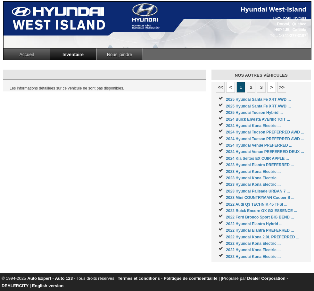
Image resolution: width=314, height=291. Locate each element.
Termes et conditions (139, 278)
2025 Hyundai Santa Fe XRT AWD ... (258, 99)
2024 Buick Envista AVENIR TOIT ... (258, 119)
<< (220, 87)
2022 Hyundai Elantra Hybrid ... (254, 224)
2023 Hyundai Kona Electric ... (253, 171)
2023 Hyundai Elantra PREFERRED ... (260, 165)
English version (47, 285)
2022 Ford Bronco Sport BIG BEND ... (260, 217)
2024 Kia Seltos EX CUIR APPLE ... (257, 158)
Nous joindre (119, 54)
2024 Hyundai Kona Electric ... (253, 126)
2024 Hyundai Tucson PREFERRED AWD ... (265, 132)
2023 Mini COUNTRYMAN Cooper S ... (260, 197)
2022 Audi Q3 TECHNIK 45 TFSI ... (256, 204)
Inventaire (73, 54)
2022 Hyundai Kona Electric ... (253, 243)
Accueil (26, 54)
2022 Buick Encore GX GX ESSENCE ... (261, 211)
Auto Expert (39, 278)
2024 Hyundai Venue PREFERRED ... (259, 145)
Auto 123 (64, 278)
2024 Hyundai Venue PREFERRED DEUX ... (265, 152)
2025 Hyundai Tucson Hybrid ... (254, 112)
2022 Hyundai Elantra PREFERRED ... (260, 230)
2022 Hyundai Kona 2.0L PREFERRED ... (262, 237)
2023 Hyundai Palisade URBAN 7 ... (258, 191)
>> (282, 87)
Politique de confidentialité (191, 278)
